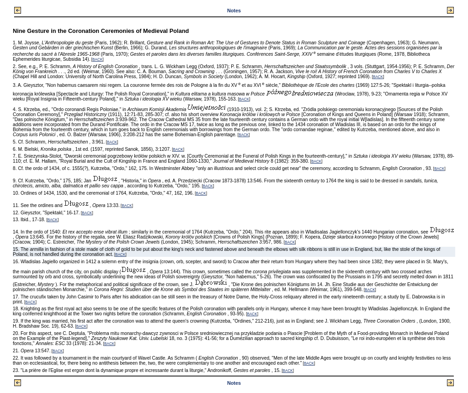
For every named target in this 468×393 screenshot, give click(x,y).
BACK (97, 60)
